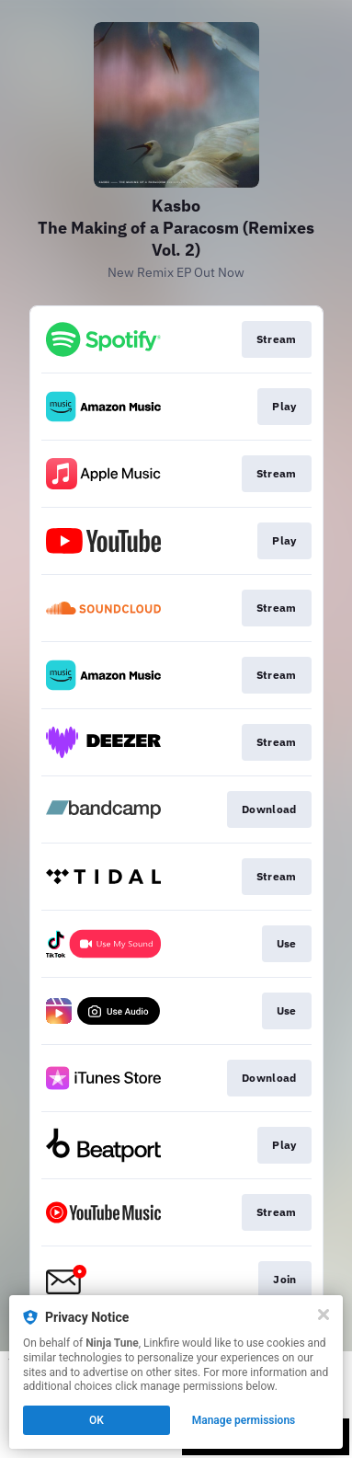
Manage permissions (244, 1420)
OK (96, 1420)
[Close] (323, 1314)
